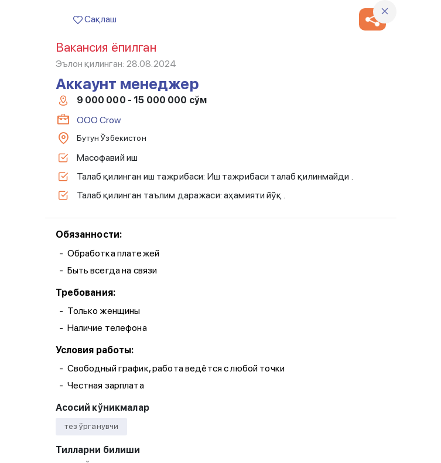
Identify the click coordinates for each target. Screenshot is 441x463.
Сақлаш (95, 19)
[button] (372, 19)
